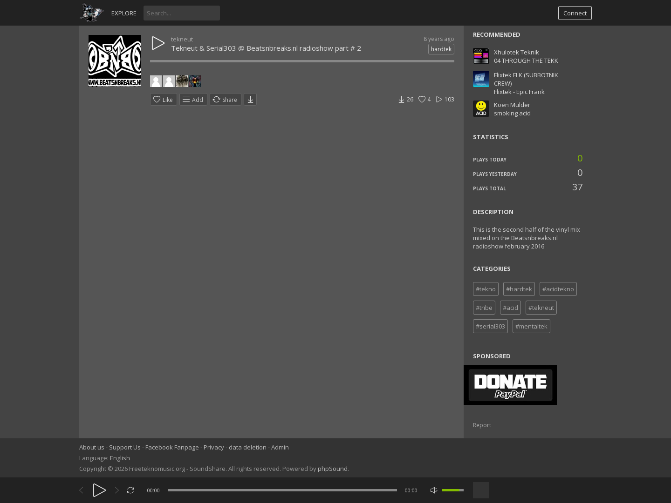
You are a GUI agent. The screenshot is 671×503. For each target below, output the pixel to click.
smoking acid (512, 113)
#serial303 (490, 326)
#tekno (486, 289)
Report (482, 425)
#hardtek (519, 289)
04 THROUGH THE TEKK (526, 60)
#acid (510, 307)
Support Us (125, 447)
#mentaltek (531, 326)
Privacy (214, 447)
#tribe (484, 307)
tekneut (182, 39)
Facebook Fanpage (172, 447)
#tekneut (541, 307)
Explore (124, 13)
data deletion (248, 447)
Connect (575, 13)
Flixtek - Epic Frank (519, 91)
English (120, 458)
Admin (280, 447)
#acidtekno (558, 289)
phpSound (333, 468)
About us (91, 447)
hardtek (441, 49)
